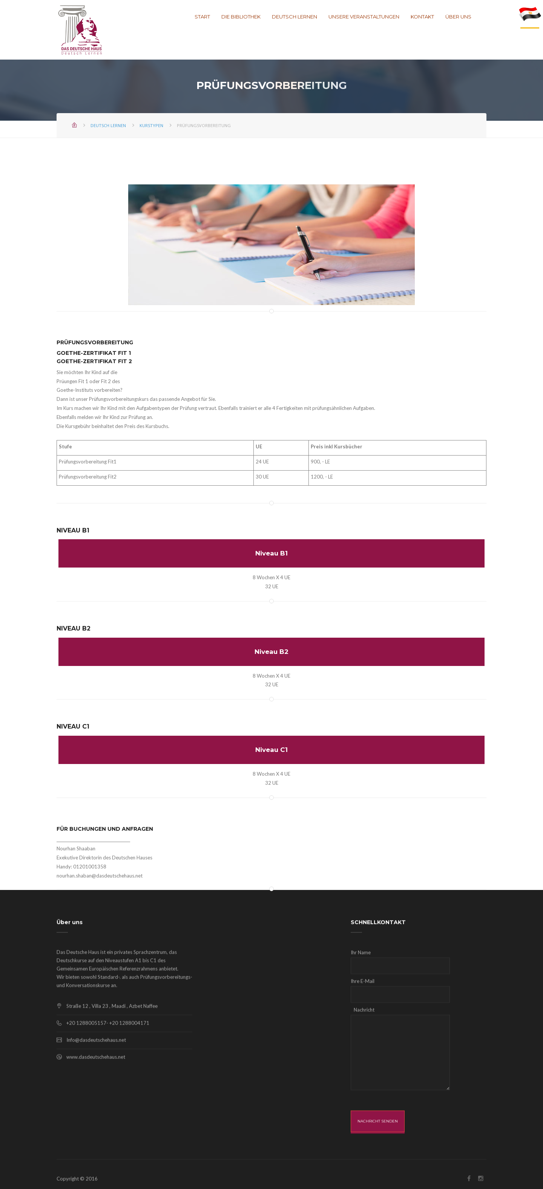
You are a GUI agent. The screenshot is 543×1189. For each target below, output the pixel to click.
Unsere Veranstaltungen (363, 16)
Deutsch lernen (294, 16)
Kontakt (422, 16)
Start (202, 16)
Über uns (458, 16)
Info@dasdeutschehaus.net (96, 1089)
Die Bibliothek (241, 16)
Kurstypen (151, 125)
